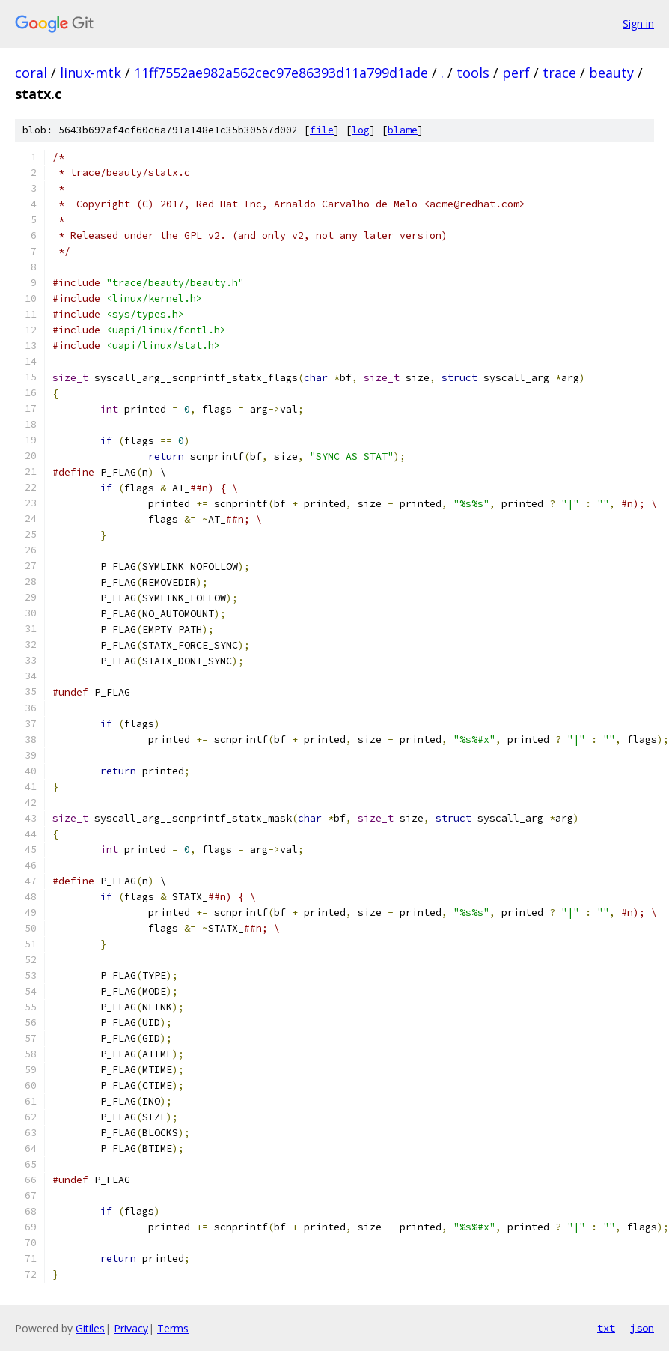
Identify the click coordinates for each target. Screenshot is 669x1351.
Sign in (638, 23)
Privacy (131, 1328)
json (642, 1328)
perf (516, 73)
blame (403, 130)
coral (31, 73)
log (361, 130)
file (322, 130)
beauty (611, 73)
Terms (173, 1328)
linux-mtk (90, 73)
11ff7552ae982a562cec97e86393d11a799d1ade (281, 73)
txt (606, 1328)
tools (472, 73)
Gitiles (90, 1328)
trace (559, 73)
